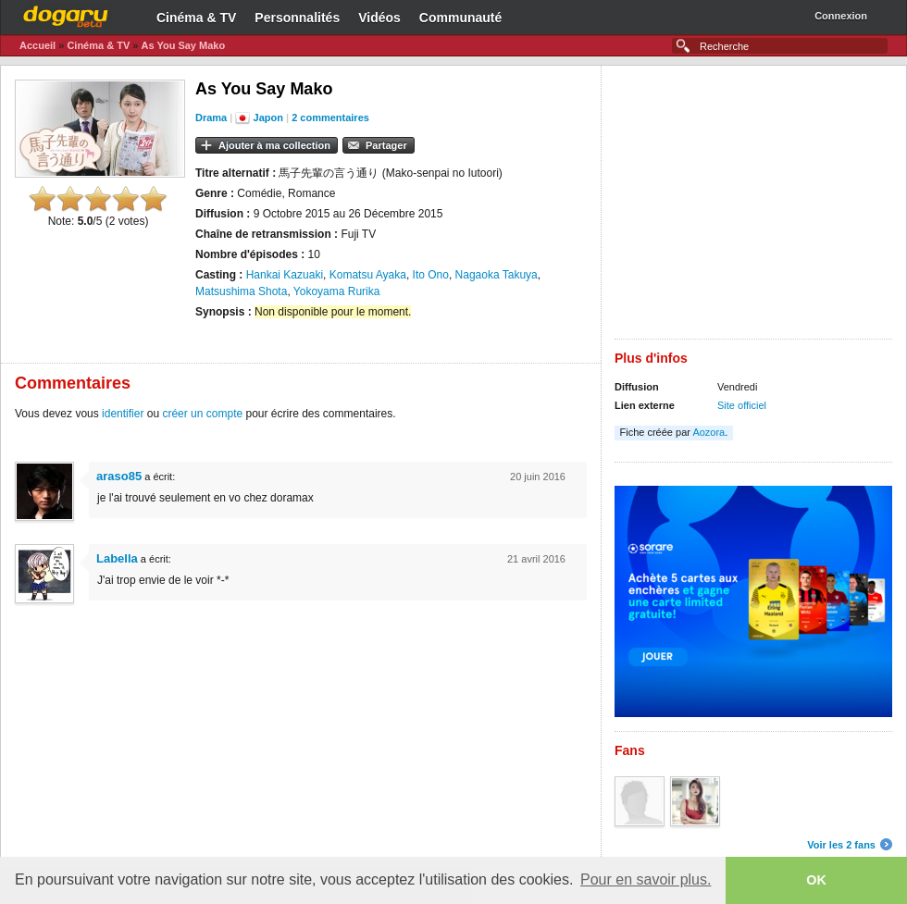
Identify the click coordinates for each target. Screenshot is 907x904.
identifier (122, 413)
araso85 (119, 476)
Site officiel (741, 405)
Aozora (708, 432)
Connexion (840, 15)
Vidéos (379, 17)
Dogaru (65, 14)
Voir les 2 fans (841, 844)
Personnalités (297, 17)
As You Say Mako (183, 45)
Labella (117, 558)
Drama (211, 117)
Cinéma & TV (196, 17)
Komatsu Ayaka (367, 274)
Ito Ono (431, 274)
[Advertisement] (753, 209)
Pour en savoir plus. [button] (645, 879)
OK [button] (816, 880)
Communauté (460, 17)
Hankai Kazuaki (284, 274)
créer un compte (202, 413)
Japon (268, 117)
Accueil (37, 45)
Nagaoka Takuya (496, 274)
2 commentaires (330, 117)
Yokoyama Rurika (336, 291)
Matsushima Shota (241, 291)
